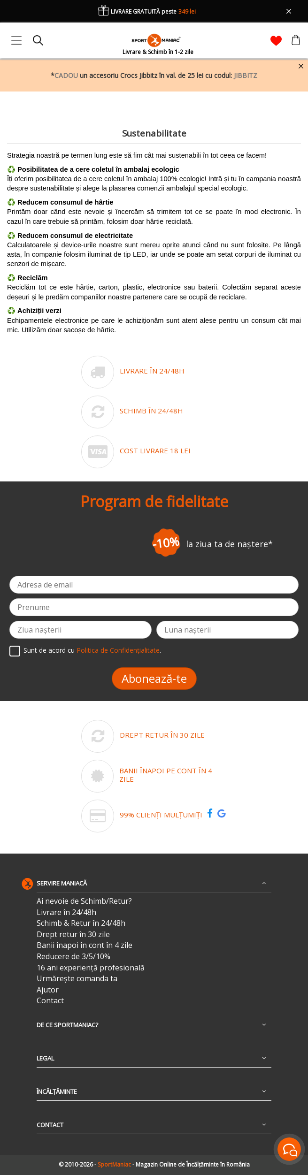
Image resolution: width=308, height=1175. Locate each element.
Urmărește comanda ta (77, 979)
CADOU (66, 75)
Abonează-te (154, 678)
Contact (50, 1001)
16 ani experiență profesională (91, 968)
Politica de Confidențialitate (118, 650)
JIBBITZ (245, 75)
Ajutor (48, 990)
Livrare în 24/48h (66, 912)
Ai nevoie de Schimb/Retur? (84, 901)
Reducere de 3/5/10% (73, 957)
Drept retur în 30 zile (73, 934)
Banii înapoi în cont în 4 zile (84, 945)
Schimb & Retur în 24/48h (81, 923)
